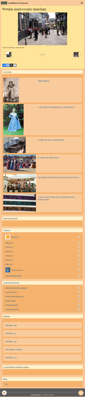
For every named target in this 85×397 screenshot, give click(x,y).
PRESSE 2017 (10, 333)
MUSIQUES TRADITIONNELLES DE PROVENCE (58, 177)
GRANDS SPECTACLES (42, 309)
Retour (42, 54)
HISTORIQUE (44, 81)
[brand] (14, 2)
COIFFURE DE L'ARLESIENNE (51, 140)
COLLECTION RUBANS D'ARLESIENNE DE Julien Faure (56, 198)
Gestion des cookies (48, 394)
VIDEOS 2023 (42, 243)
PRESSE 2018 (11, 325)
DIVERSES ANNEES (13, 349)
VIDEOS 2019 (42, 256)
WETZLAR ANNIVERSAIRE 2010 (42, 296)
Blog (6, 384)
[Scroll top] (80, 392)
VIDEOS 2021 (42, 251)
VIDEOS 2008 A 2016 (42, 269)
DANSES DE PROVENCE (48, 157)
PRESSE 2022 (11, 357)
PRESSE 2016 (11, 341)
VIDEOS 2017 (42, 264)
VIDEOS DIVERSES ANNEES (42, 276)
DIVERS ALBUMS (42, 301)
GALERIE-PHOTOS (42, 292)
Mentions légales (36, 394)
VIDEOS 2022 (42, 247)
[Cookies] (4, 393)
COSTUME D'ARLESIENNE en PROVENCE (56, 107)
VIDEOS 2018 (42, 260)
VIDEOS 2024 (42, 236)
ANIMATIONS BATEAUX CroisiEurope (42, 288)
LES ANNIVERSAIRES (42, 305)
